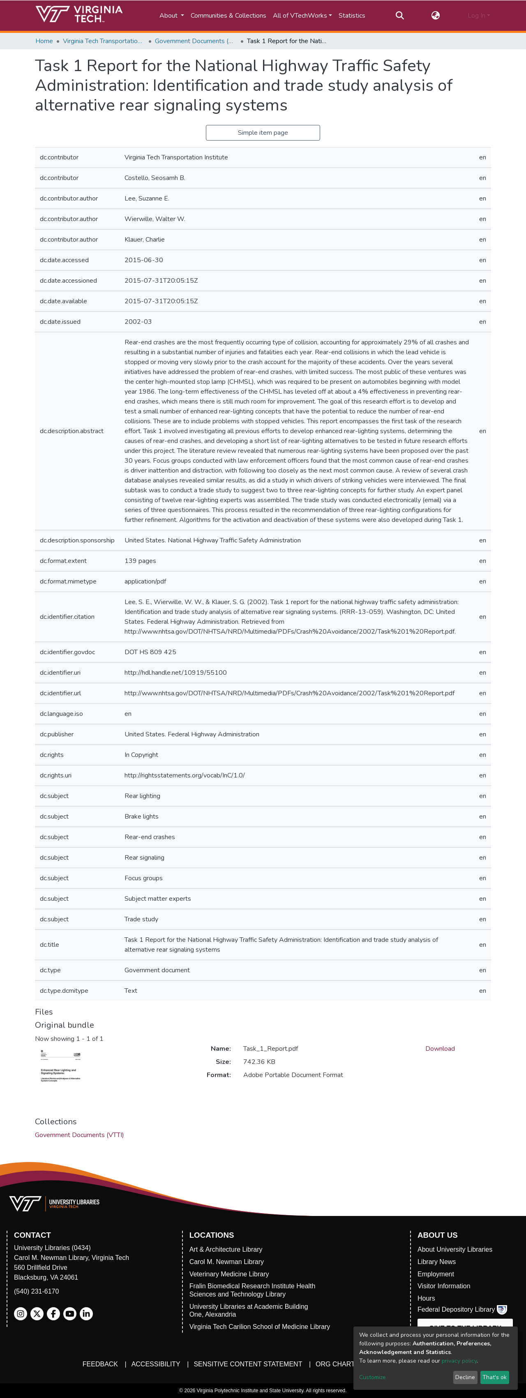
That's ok (494, 1377)
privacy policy (459, 1361)
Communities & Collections (228, 15)
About (169, 15)
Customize (372, 1377)
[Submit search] (399, 16)
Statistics (352, 15)
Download (440, 1048)
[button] (436, 16)
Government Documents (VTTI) (196, 41)
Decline (465, 1377)
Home (44, 41)
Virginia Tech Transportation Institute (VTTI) (104, 41)
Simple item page (263, 132)
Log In (476, 15)
